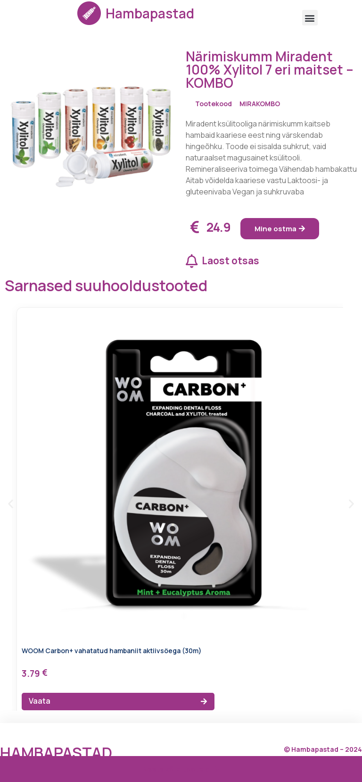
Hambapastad (150, 13)
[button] (310, 17)
